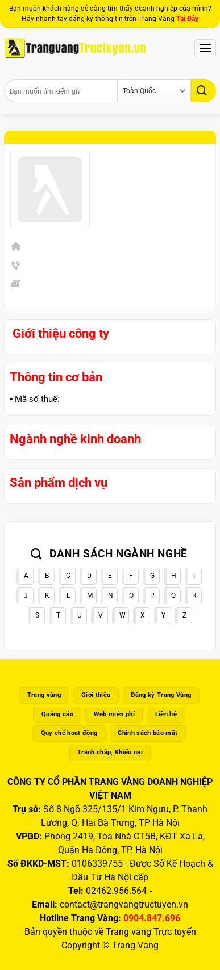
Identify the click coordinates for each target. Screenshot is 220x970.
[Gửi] (203, 90)
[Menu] (205, 47)
